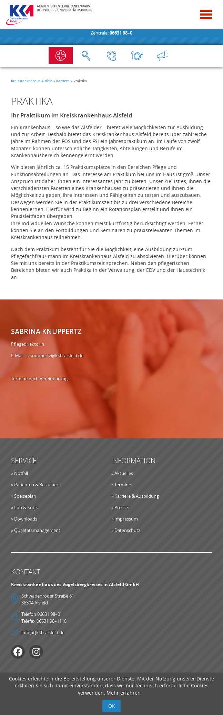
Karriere (63, 81)
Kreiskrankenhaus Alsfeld (31, 81)
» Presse (119, 507)
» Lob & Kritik (24, 507)
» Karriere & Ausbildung (135, 496)
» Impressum (124, 519)
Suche (86, 55)
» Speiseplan (23, 496)
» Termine (121, 485)
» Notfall (19, 473)
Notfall (61, 55)
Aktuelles (163, 55)
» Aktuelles (122, 473)
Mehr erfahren (124, 692)
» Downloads (24, 519)
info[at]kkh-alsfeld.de (42, 632)
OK (111, 706)
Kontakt (112, 55)
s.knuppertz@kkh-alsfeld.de (55, 355)
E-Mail (19, 355)
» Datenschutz (125, 530)
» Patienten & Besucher (34, 485)
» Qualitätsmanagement (35, 530)
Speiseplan (137, 55)
